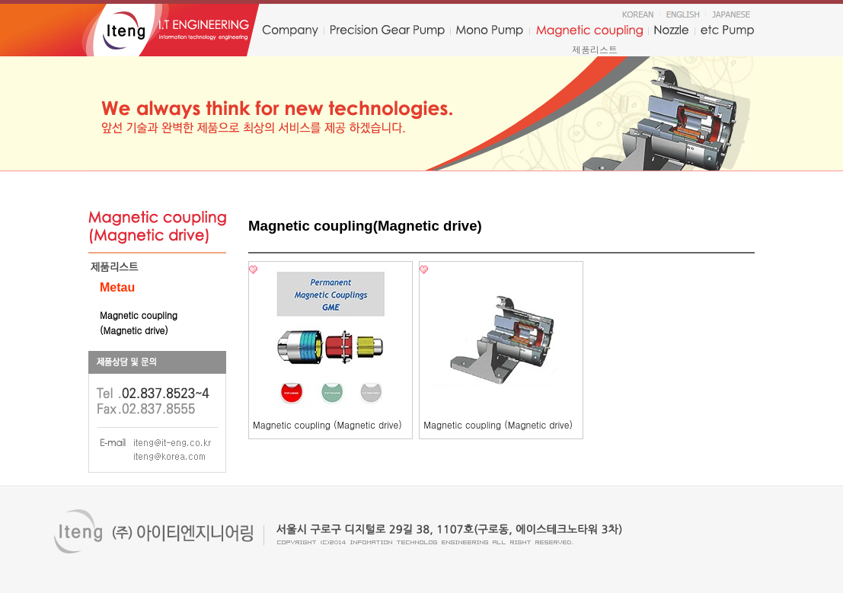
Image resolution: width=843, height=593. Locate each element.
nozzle (671, 31)
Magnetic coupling (589, 31)
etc (728, 31)
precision (387, 31)
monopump (490, 31)
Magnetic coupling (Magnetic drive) (327, 424)
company (290, 31)
